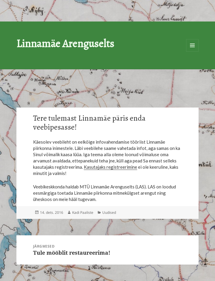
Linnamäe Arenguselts (65, 43)
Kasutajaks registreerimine (110, 167)
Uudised (109, 212)
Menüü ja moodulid (192, 45)
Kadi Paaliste (82, 212)
